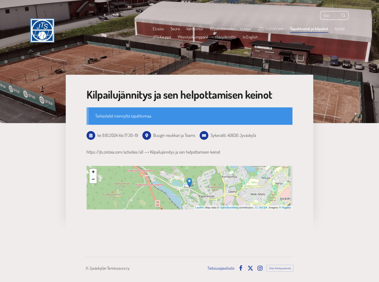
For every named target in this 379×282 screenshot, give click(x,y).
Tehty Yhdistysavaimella (280, 268)
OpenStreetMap (229, 207)
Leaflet (199, 207)
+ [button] (93, 172)
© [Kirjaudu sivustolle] (87, 268)
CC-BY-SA (261, 207)
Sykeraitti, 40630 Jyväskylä (233, 135)
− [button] (93, 179)
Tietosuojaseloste (220, 268)
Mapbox (286, 207)
